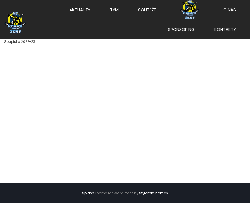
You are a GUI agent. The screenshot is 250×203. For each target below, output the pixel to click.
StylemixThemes (153, 193)
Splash (88, 193)
